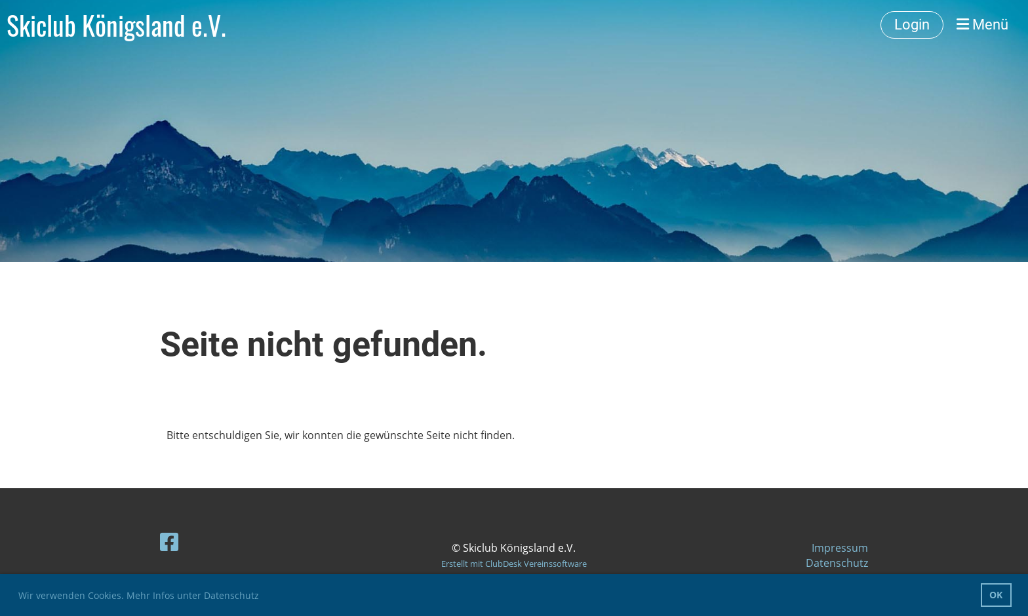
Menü (982, 24)
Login (912, 24)
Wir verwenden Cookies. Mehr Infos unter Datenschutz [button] (138, 595)
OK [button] (995, 594)
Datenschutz (837, 563)
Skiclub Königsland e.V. (116, 25)
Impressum (840, 548)
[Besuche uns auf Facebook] (169, 542)
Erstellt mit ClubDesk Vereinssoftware (514, 563)
